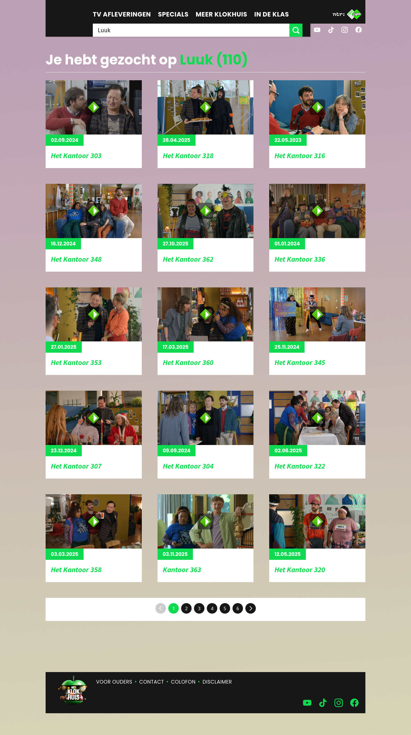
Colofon (183, 681)
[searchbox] (195, 30)
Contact (151, 681)
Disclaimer (217, 681)
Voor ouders (114, 681)
